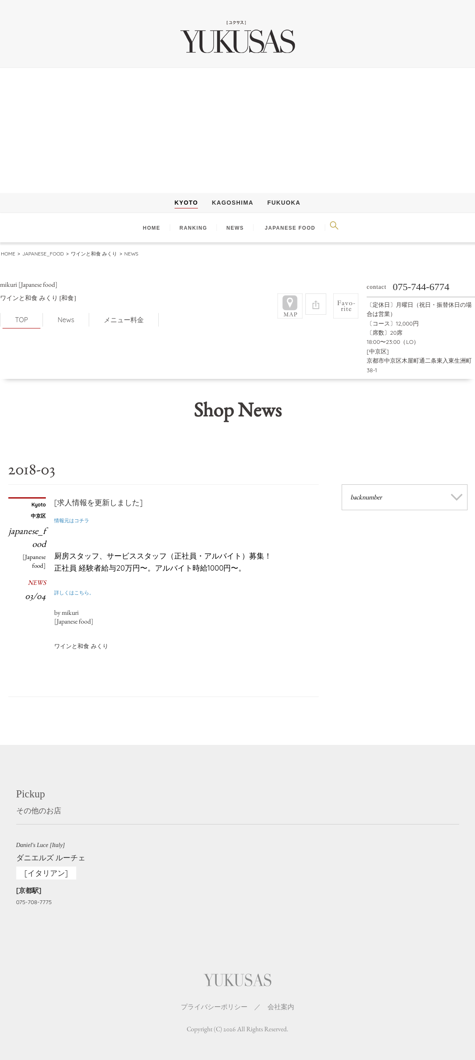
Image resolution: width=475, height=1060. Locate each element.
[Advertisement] (237, 130)
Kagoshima (233, 202)
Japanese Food (290, 228)
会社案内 (281, 999)
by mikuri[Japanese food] (73, 610)
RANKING (194, 228)
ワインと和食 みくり (81, 639)
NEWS (235, 228)
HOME (151, 228)
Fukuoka (284, 202)
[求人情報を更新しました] (98, 495)
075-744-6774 (420, 279)
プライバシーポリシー (214, 999)
